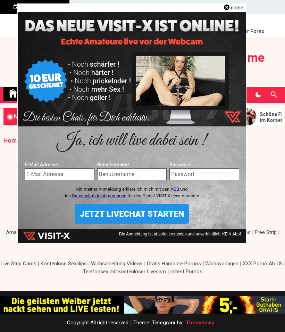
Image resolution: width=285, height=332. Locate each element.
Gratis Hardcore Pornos (174, 263)
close (237, 8)
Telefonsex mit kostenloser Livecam (124, 271)
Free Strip (266, 232)
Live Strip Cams (18, 263)
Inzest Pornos (186, 271)
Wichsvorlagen (221, 263)
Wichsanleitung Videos (117, 263)
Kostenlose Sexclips (64, 263)
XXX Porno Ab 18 (262, 263)
